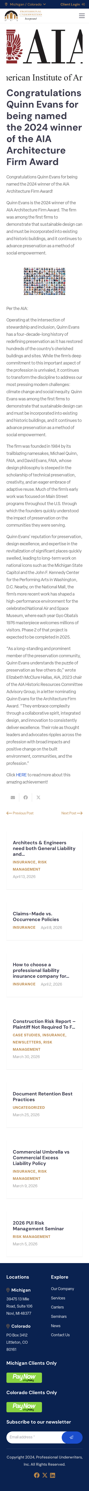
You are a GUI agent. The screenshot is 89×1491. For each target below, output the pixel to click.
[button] (25, 4)
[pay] (24, 1378)
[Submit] (72, 1437)
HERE (21, 775)
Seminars (59, 1317)
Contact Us (60, 1335)
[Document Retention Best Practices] (44, 1104)
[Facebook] (37, 1475)
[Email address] (39, 1437)
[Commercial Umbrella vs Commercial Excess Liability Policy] (44, 1169)
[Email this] (12, 797)
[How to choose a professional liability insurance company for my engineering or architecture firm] (44, 975)
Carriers (57, 1307)
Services (58, 1298)
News (56, 1326)
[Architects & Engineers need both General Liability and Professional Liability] (44, 860)
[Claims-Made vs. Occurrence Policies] (44, 921)
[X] (45, 1475)
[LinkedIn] (52, 1475)
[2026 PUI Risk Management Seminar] (44, 1234)
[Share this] (25, 797)
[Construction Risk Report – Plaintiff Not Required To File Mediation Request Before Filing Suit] (44, 1039)
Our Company (62, 1289)
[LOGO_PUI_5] (23, 16)
